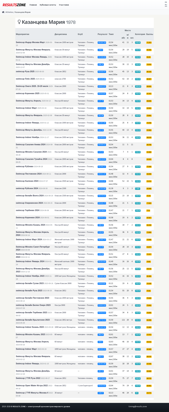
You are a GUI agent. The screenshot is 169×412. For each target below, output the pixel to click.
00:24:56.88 (101, 189)
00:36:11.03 (101, 174)
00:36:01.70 (101, 203)
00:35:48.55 (101, 210)
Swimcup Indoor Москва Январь (31, 57)
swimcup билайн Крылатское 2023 (33, 320)
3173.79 (100, 101)
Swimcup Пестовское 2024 (29, 174)
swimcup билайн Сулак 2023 (30, 283)
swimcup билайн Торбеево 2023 (31, 312)
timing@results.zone (138, 406)
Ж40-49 (138, 86)
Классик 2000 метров (64, 144)
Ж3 (137, 393)
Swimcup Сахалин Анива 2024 (30, 144)
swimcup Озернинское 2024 (29, 203)
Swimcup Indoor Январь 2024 (30, 261)
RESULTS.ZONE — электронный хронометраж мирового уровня (41, 406)
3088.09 (100, 225)
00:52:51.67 (101, 181)
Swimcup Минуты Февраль (29, 115)
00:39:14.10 (101, 313)
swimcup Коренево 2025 (27, 93)
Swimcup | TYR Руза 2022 (28, 378)
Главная (33, 4)
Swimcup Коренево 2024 (28, 217)
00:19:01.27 (101, 167)
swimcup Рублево (24, 166)
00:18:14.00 (101, 262)
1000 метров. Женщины (65, 276)
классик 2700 (60, 79)
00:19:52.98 (101, 364)
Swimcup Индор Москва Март (30, 42)
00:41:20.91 (101, 159)
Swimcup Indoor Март (26, 108)
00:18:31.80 (101, 123)
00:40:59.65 (101, 284)
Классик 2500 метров (64, 181)
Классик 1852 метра (63, 320)
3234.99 (100, 254)
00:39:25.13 (101, 218)
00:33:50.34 (101, 196)
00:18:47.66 (101, 276)
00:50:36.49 (101, 79)
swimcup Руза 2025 (25, 71)
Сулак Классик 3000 (63, 283)
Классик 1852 (60, 71)
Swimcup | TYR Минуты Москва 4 (32, 393)
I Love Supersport (85, 385)
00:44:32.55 (101, 86)
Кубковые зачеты (48, 4)
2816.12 (100, 357)
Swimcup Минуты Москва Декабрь (33, 64)
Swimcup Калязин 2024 (27, 181)
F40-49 (138, 42)
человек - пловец (85, 327)
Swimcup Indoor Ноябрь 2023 (30, 276)
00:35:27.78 (101, 291)
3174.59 (100, 152)
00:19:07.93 (101, 327)
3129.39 (100, 232)
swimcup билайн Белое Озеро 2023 (33, 305)
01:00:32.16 (101, 305)
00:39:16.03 (101, 94)
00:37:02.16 (101, 320)
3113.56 (100, 130)
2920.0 (100, 342)
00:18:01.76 (101, 240)
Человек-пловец (85, 378)
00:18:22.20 (101, 108)
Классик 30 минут (62, 49)
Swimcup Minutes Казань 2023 (30, 334)
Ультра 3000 (60, 305)
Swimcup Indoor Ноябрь (27, 137)
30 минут (58, 392)
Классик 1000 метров (64, 42)
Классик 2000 (60, 86)
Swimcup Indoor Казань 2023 (30, 327)
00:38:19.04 (101, 386)
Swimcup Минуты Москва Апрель (32, 342)
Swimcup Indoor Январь (27, 123)
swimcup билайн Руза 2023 (29, 290)
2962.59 (100, 335)
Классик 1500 (60, 188)
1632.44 (100, 116)
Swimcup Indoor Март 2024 (29, 239)
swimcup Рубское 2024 (27, 188)
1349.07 (100, 393)
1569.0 (100, 50)
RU (166, 5)
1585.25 (100, 64)
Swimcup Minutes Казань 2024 (30, 225)
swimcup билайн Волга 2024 (30, 196)
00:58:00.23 (101, 145)
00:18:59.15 (101, 137)
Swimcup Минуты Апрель (28, 101)
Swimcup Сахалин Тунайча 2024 (31, 159)
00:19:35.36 (101, 349)
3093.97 (100, 269)
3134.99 (100, 247)
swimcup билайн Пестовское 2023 (32, 298)
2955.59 (100, 371)
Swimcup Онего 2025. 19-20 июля (32, 86)
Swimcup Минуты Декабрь (29, 130)
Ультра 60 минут (62, 100)
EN (166, 2)
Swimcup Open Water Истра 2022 (32, 385)
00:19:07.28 (101, 42)
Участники (64, 4)
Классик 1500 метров (64, 195)
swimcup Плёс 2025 (25, 79)
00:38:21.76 (101, 298)
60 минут (58, 334)
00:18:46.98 (101, 57)
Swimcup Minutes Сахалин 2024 (31, 152)
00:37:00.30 (101, 378)
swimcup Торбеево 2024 (27, 210)
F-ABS (138, 189)
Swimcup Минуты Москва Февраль (33, 50)
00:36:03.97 (101, 72)
